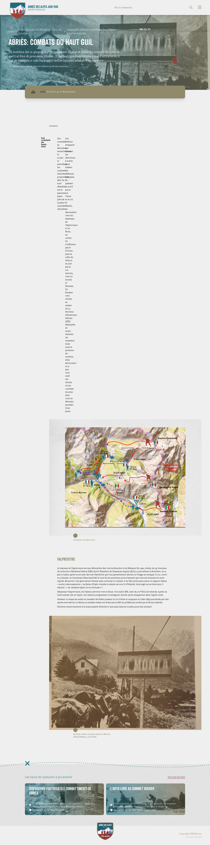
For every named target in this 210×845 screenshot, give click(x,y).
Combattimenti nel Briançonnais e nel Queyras (40, 31)
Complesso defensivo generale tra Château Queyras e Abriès (91, 31)
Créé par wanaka (193, 837)
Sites (11, 31)
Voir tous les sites (176, 776)
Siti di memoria (123, 7)
